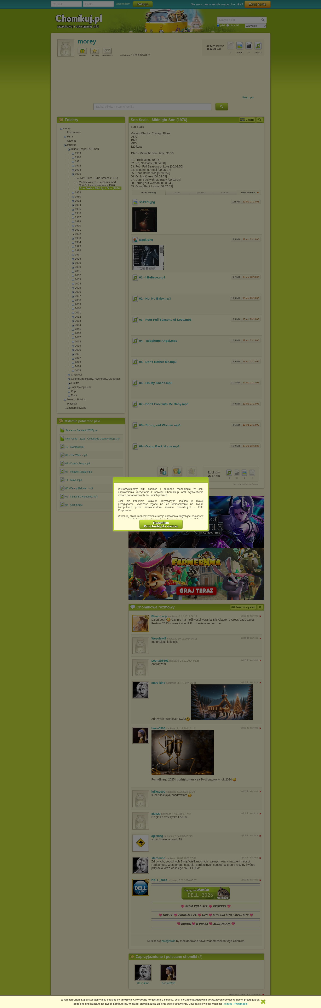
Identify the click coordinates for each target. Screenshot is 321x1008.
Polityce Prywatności (235, 1003)
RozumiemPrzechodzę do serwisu (161, 524)
